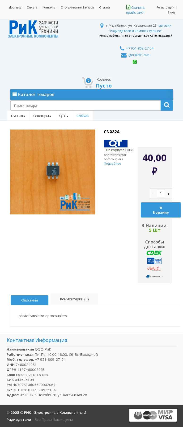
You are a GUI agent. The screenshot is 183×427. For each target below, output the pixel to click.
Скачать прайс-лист (135, 10)
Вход (171, 12)
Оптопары (41, 115)
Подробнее (112, 163)
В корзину (161, 210)
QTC (62, 115)
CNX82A (82, 115)
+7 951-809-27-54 (136, 48)
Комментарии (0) (74, 299)
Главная (17, 115)
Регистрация (165, 7)
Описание (29, 300)
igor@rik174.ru (135, 55)
